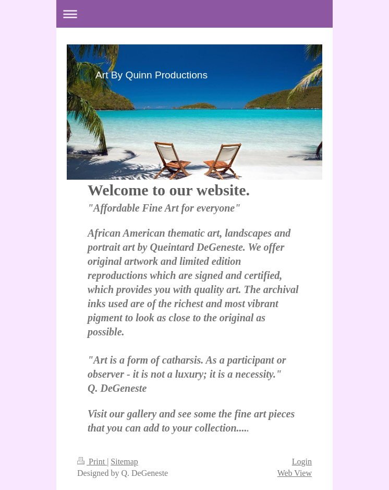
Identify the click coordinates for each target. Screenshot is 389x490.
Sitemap (124, 461)
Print (92, 461)
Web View (294, 473)
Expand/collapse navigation (194, 14)
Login (302, 461)
